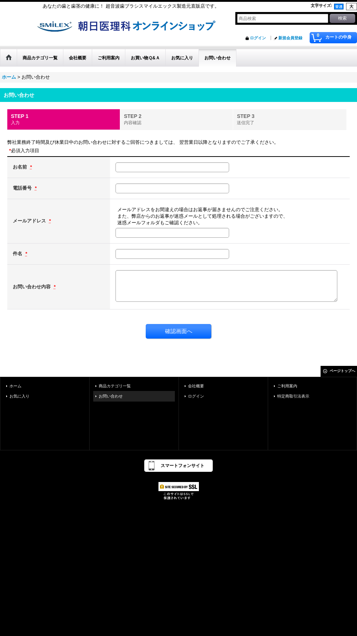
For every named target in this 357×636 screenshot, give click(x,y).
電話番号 (23, 188)
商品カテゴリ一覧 (115, 386)
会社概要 (196, 386)
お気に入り (19, 396)
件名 (18, 253)
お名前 (20, 167)
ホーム (15, 386)
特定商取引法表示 (293, 396)
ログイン (258, 38)
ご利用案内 (287, 386)
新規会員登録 (290, 38)
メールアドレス (30, 221)
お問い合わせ (111, 396)
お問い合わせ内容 (32, 286)
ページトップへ (342, 371)
